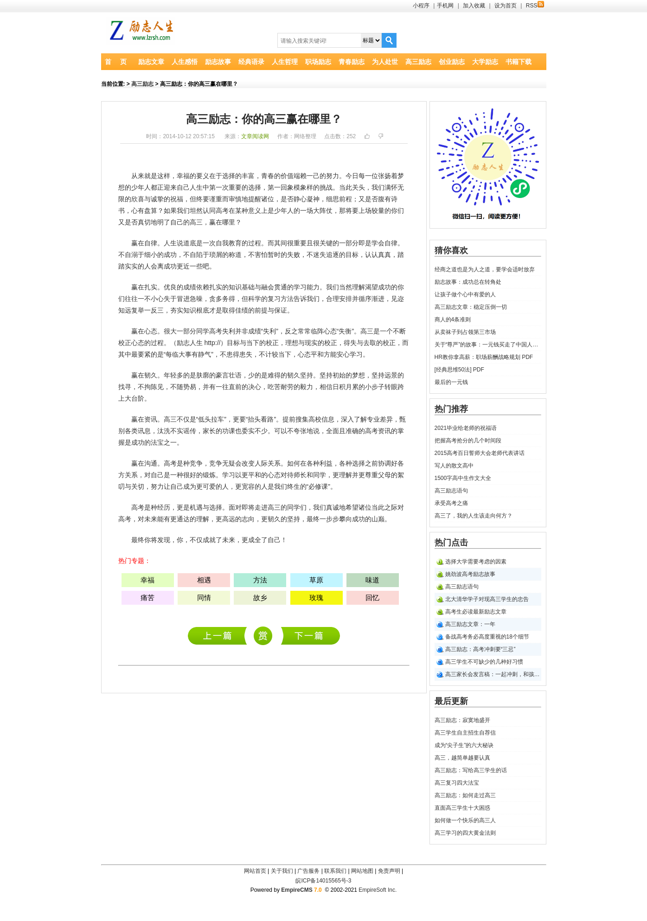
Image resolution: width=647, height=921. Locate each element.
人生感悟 (185, 61)
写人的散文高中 (454, 465)
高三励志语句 (451, 490)
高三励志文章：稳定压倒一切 (471, 307)
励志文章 (151, 61)
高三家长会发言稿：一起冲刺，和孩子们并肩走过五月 (493, 674)
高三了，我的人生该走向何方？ (473, 515)
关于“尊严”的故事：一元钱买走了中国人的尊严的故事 (488, 344)
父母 (384, 475)
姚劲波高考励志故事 (470, 574)
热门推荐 (451, 409)
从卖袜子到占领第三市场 (465, 332)
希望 (352, 507)
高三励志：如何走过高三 (465, 795)
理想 (291, 342)
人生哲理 (285, 61)
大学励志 (485, 61)
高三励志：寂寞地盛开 (219, 636)
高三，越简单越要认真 (462, 758)
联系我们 (335, 871)
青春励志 (352, 61)
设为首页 (505, 5)
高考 (222, 210)
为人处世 (385, 61)
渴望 (371, 287)
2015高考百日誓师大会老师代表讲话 (480, 453)
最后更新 (451, 701)
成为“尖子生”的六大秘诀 (464, 745)
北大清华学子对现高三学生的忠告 (487, 599)
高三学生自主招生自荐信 (465, 732)
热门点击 (451, 542)
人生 (196, 187)
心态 (150, 331)
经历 (163, 507)
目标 (352, 254)
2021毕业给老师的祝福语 (466, 428)
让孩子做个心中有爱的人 (465, 294)
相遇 (204, 580)
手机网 (445, 5)
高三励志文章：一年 (470, 624)
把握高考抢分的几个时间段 (468, 440)
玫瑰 (316, 597)
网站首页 (255, 871)
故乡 (260, 597)
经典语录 (251, 61)
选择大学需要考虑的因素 (475, 561)
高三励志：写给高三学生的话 (471, 770)
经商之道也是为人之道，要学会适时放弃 (485, 269)
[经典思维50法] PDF (459, 369)
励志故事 (218, 61)
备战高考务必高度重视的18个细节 (487, 636)
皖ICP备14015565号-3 (323, 880)
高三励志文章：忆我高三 (310, 636)
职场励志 (318, 61)
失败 (293, 254)
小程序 (421, 5)
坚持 (306, 375)
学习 (300, 287)
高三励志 (418, 61)
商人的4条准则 (453, 319)
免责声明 (389, 871)
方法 (287, 298)
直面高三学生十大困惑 (462, 808)
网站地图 (362, 871)
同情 (204, 597)
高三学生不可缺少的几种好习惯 (484, 662)
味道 (372, 580)
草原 (316, 580)
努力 (332, 175)
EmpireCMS (296, 890)
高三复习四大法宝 (457, 783)
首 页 (116, 61)
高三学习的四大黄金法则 (465, 833)
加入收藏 (474, 5)
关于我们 (282, 871)
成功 (170, 254)
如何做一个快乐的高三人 (465, 820)
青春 (267, 175)
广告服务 (308, 871)
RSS (535, 5)
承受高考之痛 (451, 503)
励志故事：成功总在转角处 (468, 282)
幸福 (183, 175)
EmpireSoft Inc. (378, 890)
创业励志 (452, 61)
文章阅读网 (255, 136)
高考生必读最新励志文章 (475, 611)
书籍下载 (519, 61)
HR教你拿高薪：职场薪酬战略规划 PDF (484, 357)
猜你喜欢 (451, 250)
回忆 (372, 597)
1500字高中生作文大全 (463, 478)
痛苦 (147, 597)
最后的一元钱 (451, 382)
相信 (326, 386)
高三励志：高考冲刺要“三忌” (480, 649)
